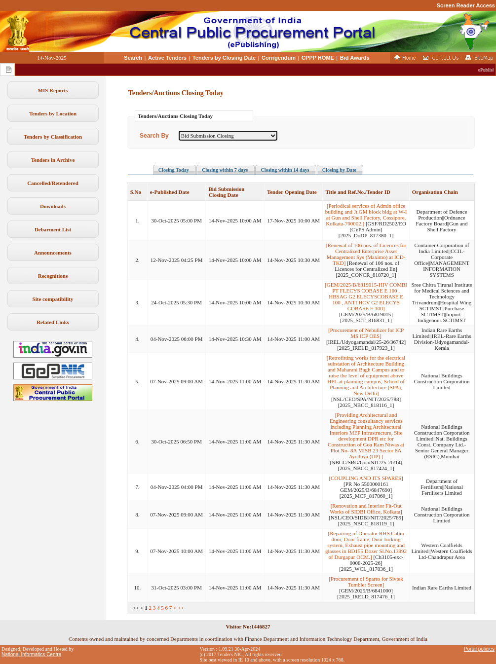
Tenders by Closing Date (224, 58)
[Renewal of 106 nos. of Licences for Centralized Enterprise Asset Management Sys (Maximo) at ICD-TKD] (366, 254)
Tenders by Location (52, 113)
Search (133, 58)
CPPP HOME (318, 58)
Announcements (53, 253)
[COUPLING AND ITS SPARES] (366, 478)
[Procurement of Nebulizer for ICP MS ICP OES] (366, 333)
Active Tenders (167, 58)
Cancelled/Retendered (52, 183)
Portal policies (479, 649)
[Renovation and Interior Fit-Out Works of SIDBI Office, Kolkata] (366, 509)
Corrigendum (279, 58)
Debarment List (53, 229)
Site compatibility (53, 299)
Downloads (53, 206)
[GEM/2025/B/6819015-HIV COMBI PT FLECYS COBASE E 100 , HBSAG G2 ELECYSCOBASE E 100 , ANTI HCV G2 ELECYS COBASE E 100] (366, 296)
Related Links (53, 322)
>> (181, 608)
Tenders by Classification (53, 137)
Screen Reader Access (466, 5)
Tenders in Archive (53, 160)
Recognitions (53, 276)
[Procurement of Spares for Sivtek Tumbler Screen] (366, 582)
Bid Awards (355, 58)
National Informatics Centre (31, 654)
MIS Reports (53, 90)
